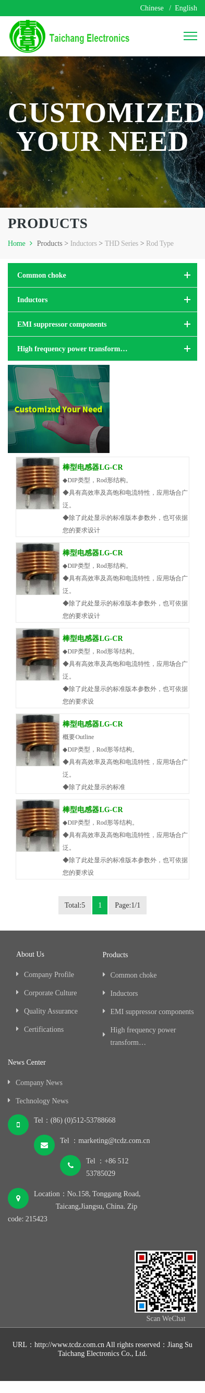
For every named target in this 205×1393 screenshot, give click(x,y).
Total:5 (75, 905)
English (186, 8)
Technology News (42, 1101)
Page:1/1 (127, 905)
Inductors (83, 243)
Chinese (152, 8)
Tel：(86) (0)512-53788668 (75, 1120)
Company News (39, 1083)
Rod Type (160, 243)
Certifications (44, 1029)
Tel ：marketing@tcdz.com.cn (105, 1141)
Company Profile (49, 975)
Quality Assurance (51, 1011)
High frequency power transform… (72, 349)
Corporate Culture (50, 993)
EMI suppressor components (61, 324)
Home (21, 243)
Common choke (41, 275)
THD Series (122, 243)
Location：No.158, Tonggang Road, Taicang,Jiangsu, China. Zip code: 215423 (74, 1206)
